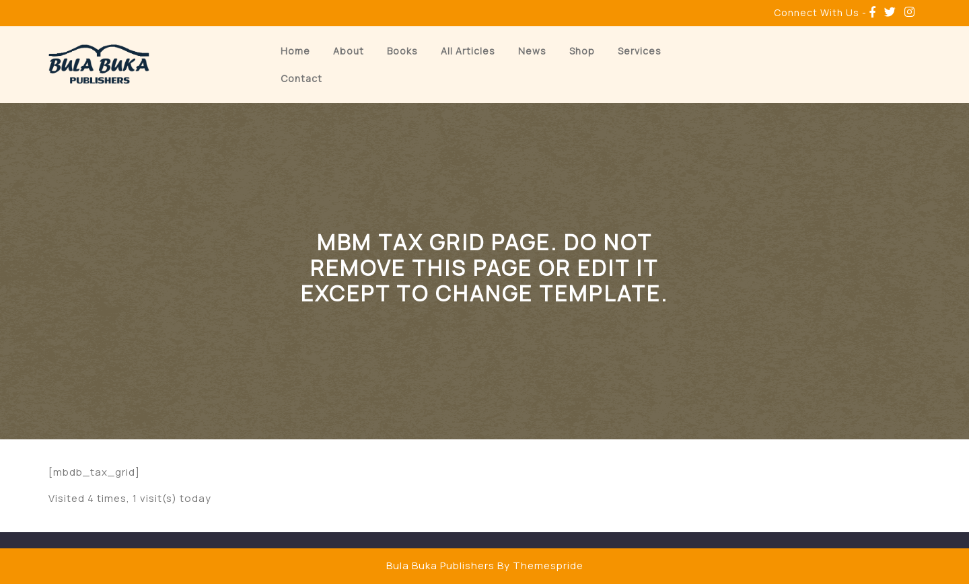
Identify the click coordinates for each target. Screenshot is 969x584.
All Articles (468, 50)
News (532, 50)
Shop (582, 50)
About (348, 50)
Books (402, 50)
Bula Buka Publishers (440, 565)
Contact (301, 78)
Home (295, 50)
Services (639, 50)
